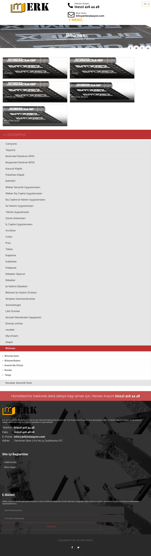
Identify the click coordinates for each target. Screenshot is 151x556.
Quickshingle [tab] (11, 304)
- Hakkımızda (9, 462)
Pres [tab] (6, 242)
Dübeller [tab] (8, 280)
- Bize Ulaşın (9, 467)
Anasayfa (61, 39)
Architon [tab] (8, 230)
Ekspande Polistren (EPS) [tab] (18, 162)
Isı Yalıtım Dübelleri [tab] (14, 286)
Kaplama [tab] (8, 255)
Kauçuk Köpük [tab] (11, 168)
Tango (6, 375)
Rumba (7, 370)
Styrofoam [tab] (9, 335)
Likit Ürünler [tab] (10, 311)
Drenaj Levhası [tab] (12, 323)
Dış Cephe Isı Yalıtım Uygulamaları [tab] (23, 199)
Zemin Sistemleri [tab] (13, 218)
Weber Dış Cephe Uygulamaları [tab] (21, 193)
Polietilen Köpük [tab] (12, 174)
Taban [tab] (7, 249)
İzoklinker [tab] (9, 261)
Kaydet (51, 526)
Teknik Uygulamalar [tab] (15, 212)
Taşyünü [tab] (8, 149)
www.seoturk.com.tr (77, 555)
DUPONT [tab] (8, 181)
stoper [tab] (7, 342)
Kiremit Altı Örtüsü (12, 365)
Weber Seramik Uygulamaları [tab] (20, 187)
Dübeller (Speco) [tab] (13, 273)
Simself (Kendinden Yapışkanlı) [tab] (21, 317)
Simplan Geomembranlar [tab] (18, 298)
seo (68, 555)
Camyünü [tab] (9, 143)
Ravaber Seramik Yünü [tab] (16, 382)
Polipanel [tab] (8, 267)
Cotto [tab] (6, 236)
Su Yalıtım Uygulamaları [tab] (17, 205)
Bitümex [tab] (8, 348)
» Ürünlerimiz (76, 39)
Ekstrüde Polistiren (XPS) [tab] (18, 156)
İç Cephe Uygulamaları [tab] (16, 224)
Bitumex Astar (10, 356)
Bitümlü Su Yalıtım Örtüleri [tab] (19, 292)
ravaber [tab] (8, 329)
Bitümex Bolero (11, 360)
